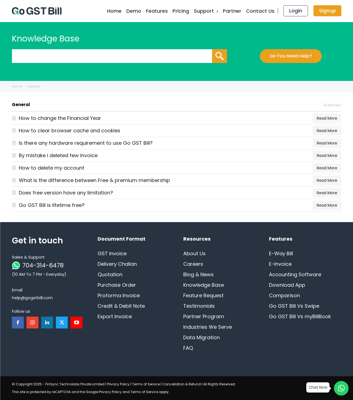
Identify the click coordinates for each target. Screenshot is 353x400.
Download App (287, 284)
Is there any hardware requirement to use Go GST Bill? (86, 143)
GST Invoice (112, 253)
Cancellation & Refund (181, 384)
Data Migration (201, 337)
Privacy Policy (118, 384)
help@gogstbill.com (32, 298)
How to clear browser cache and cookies (69, 130)
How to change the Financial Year (60, 118)
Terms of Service (146, 384)
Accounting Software (295, 274)
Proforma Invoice (119, 295)
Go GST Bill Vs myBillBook (300, 316)
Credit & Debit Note (121, 305)
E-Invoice (280, 263)
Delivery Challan (117, 263)
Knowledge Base (203, 284)
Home (17, 86)
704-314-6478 (43, 265)
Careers (193, 263)
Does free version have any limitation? (66, 192)
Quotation (110, 274)
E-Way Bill (281, 253)
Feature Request (203, 295)
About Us (194, 253)
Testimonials (199, 305)
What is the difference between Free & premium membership (94, 180)
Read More (327, 118)
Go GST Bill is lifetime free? (52, 205)
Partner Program (203, 316)
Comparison (284, 295)
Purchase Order (117, 284)
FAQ (188, 347)
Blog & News (198, 274)
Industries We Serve (207, 326)
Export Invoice (115, 316)
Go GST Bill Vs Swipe (294, 305)
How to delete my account (51, 167)
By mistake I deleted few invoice (58, 155)
